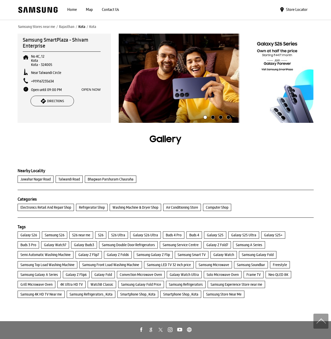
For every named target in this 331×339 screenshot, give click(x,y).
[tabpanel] (216, 78)
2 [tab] (212, 116)
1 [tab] (204, 116)
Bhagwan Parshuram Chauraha (110, 179)
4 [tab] (228, 116)
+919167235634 (42, 81)
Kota (81, 26)
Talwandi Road (69, 179)
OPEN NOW (91, 90)
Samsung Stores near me (36, 26)
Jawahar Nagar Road (35, 179)
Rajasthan (66, 26)
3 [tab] (220, 116)
